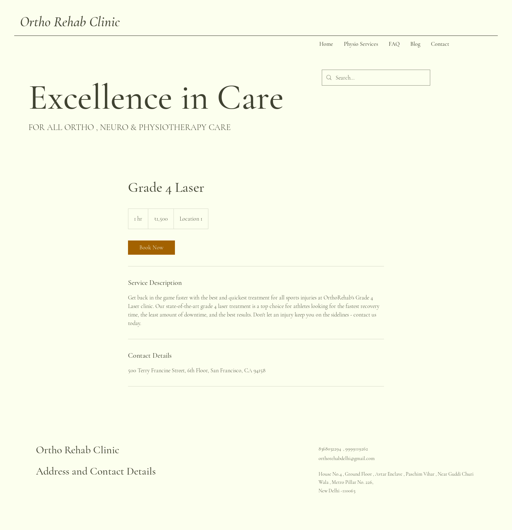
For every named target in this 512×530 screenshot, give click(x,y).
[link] (151, 247)
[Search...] (375, 77)
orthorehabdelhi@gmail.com (347, 458)
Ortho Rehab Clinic (70, 21)
